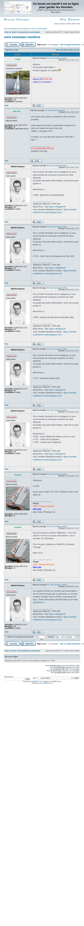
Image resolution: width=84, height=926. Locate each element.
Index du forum (10, 32)
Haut (6, 105)
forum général (23, 32)
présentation (35, 32)
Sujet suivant (74, 50)
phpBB (34, 681)
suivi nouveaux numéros (22, 37)
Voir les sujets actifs (39, 29)
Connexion (9, 20)
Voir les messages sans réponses (17, 29)
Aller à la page (65, 45)
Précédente (75, 45)
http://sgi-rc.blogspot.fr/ (55, 206)
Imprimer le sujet (11, 50)
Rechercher (74, 20)
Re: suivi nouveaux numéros (57, 58)
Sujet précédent (62, 50)
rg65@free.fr (38, 602)
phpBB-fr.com (47, 683)
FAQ (63, 20)
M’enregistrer (23, 20)
